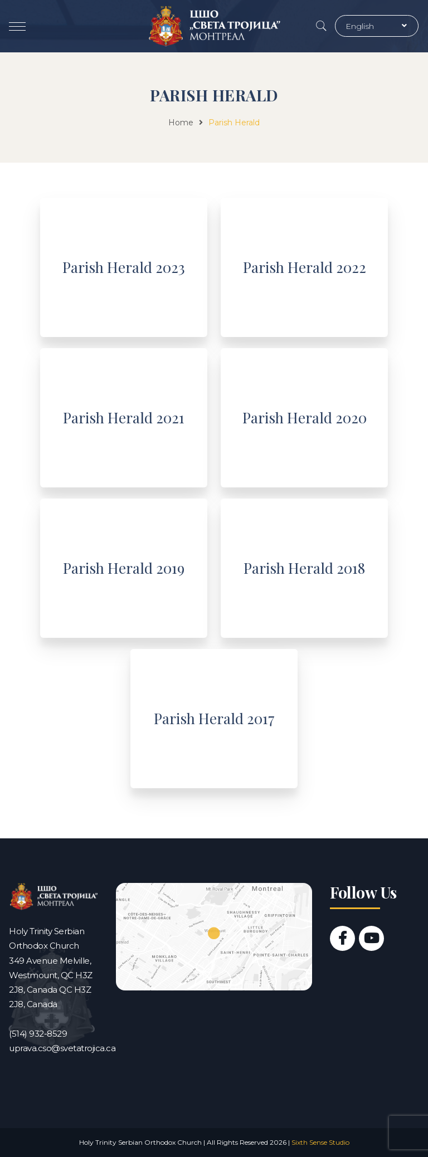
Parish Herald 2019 (123, 568)
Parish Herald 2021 (123, 417)
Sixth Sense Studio (320, 1142)
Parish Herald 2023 (123, 267)
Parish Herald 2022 (304, 267)
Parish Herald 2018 (304, 568)
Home (180, 123)
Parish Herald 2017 (214, 718)
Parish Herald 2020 (304, 417)
